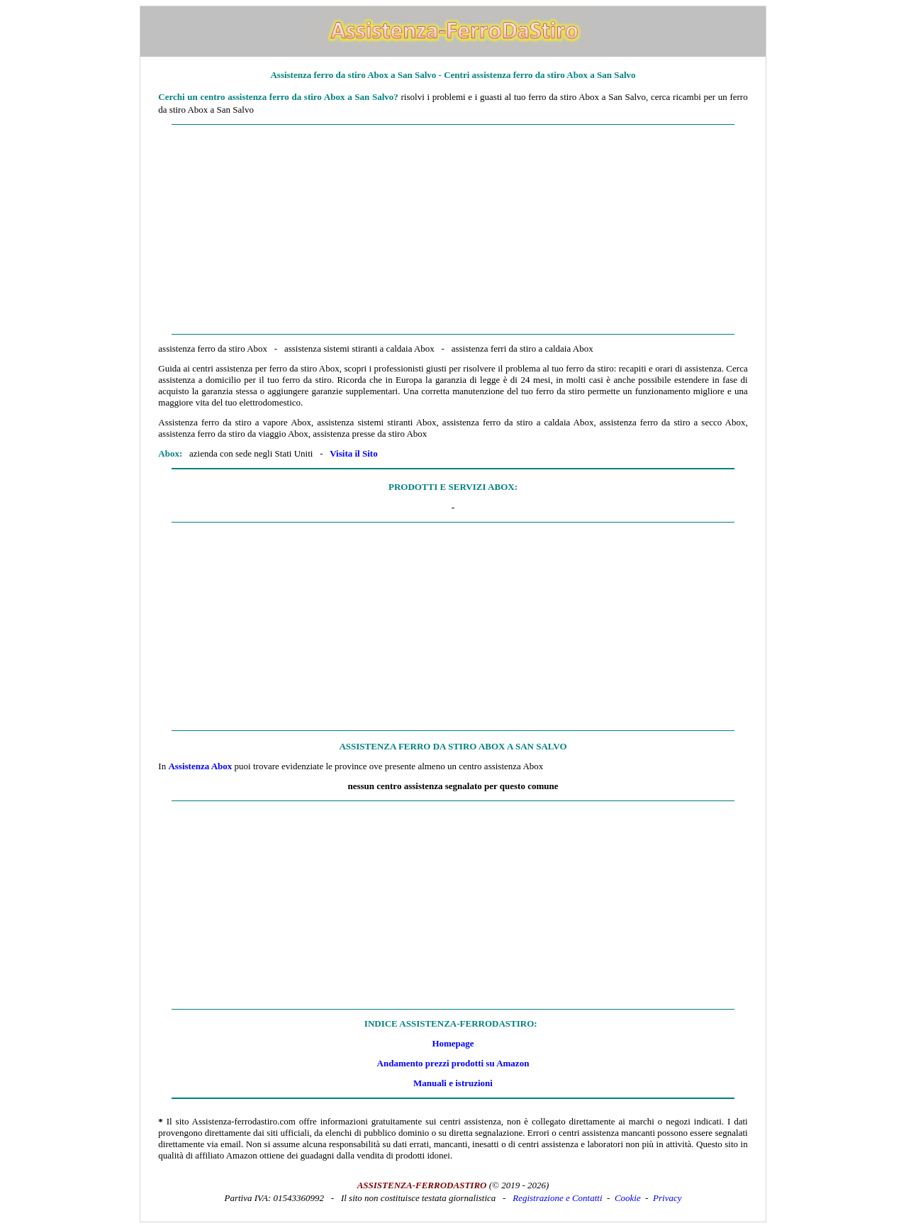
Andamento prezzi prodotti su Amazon (453, 1063)
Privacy (667, 1198)
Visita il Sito (353, 453)
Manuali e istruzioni (453, 1083)
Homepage (453, 1043)
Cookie (628, 1198)
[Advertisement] (452, 229)
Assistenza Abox (200, 766)
